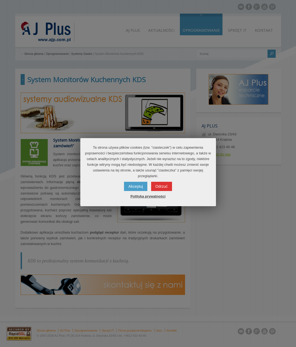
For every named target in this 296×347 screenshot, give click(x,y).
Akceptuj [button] (135, 186)
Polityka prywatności (148, 196)
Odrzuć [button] (161, 186)
